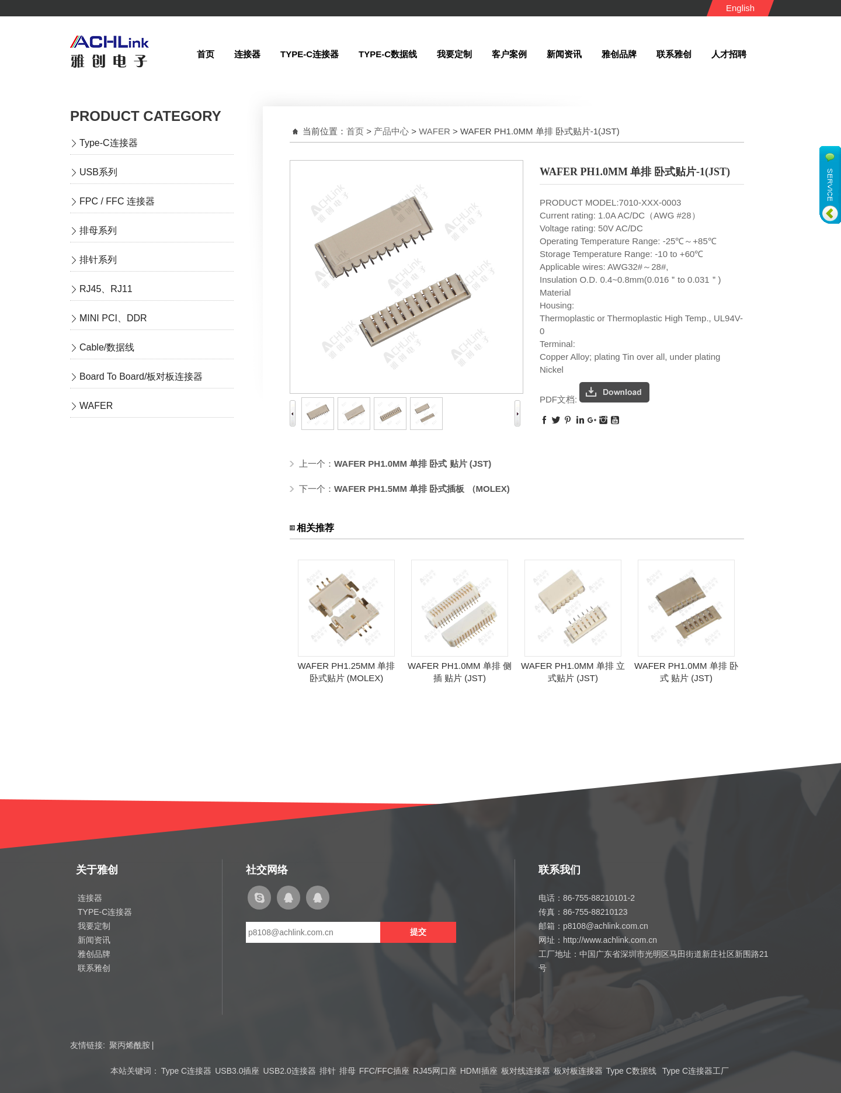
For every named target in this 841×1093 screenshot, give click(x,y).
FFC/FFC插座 (384, 1070)
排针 (327, 1070)
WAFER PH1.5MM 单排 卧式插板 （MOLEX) (422, 489)
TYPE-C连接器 (105, 912)
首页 (355, 131)
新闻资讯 (94, 940)
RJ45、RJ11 (106, 289)
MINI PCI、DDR (113, 318)
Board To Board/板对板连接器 (141, 376)
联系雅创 (94, 968)
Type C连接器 (186, 1070)
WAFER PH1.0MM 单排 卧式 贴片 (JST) (412, 464)
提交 (418, 931)
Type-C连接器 (108, 143)
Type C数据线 (632, 1070)
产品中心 (391, 131)
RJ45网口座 (435, 1070)
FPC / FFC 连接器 (117, 201)
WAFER (96, 406)
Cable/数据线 (106, 347)
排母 (347, 1070)
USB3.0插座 (237, 1070)
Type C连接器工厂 (695, 1070)
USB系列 (98, 172)
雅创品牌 (94, 954)
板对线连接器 (525, 1070)
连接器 (90, 898)
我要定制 (94, 926)
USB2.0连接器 (289, 1070)
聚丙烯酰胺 (129, 1045)
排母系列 (98, 230)
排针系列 (98, 260)
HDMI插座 (479, 1070)
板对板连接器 (578, 1070)
